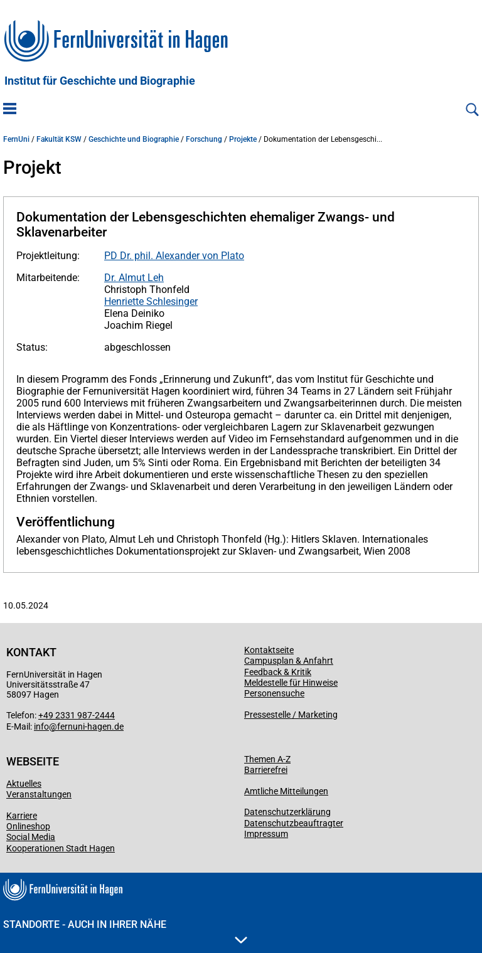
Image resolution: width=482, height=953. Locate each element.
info (41, 726)
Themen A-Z (267, 759)
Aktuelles (23, 784)
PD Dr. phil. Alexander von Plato (174, 256)
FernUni (16, 139)
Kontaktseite (269, 650)
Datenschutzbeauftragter (293, 823)
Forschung (204, 139)
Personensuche (274, 693)
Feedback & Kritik (277, 672)
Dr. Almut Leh (134, 278)
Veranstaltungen (39, 794)
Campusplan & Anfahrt (288, 661)
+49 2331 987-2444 (76, 715)
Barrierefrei (265, 770)
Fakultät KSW (59, 139)
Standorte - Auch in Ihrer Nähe (125, 931)
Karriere (21, 816)
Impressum (266, 834)
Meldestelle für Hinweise (291, 683)
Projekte (243, 139)
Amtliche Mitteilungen (286, 791)
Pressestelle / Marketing (291, 715)
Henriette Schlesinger (151, 301)
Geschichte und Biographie (133, 139)
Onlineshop (28, 826)
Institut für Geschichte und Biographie (99, 81)
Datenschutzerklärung (287, 812)
